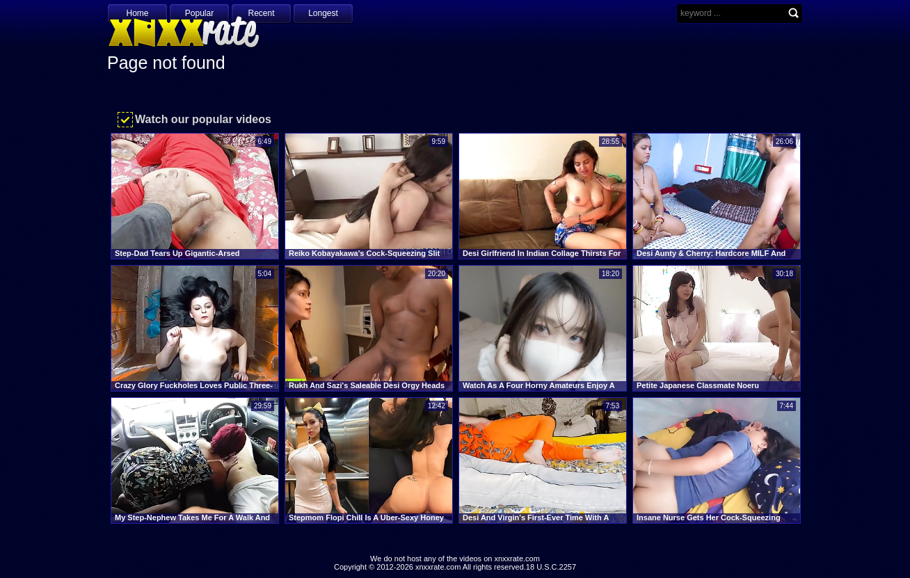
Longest (323, 13)
